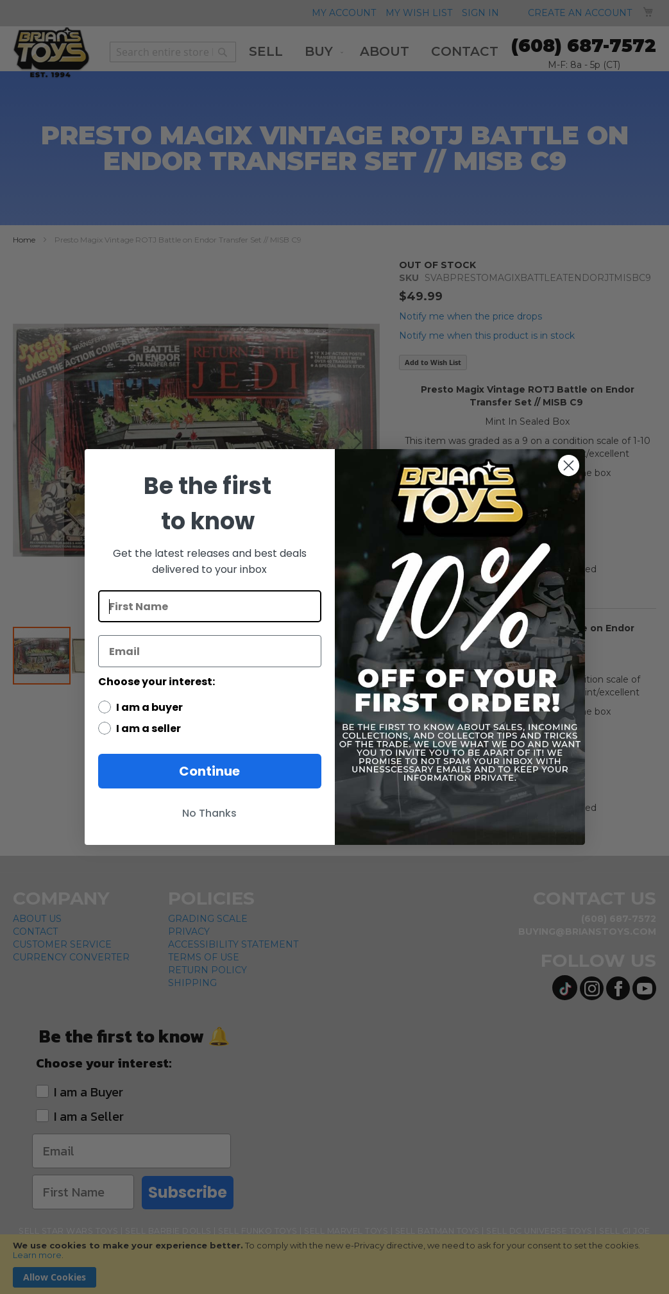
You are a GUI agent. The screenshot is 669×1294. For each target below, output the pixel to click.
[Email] (209, 651)
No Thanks (209, 813)
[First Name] (209, 606)
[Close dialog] (568, 465)
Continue (209, 771)
